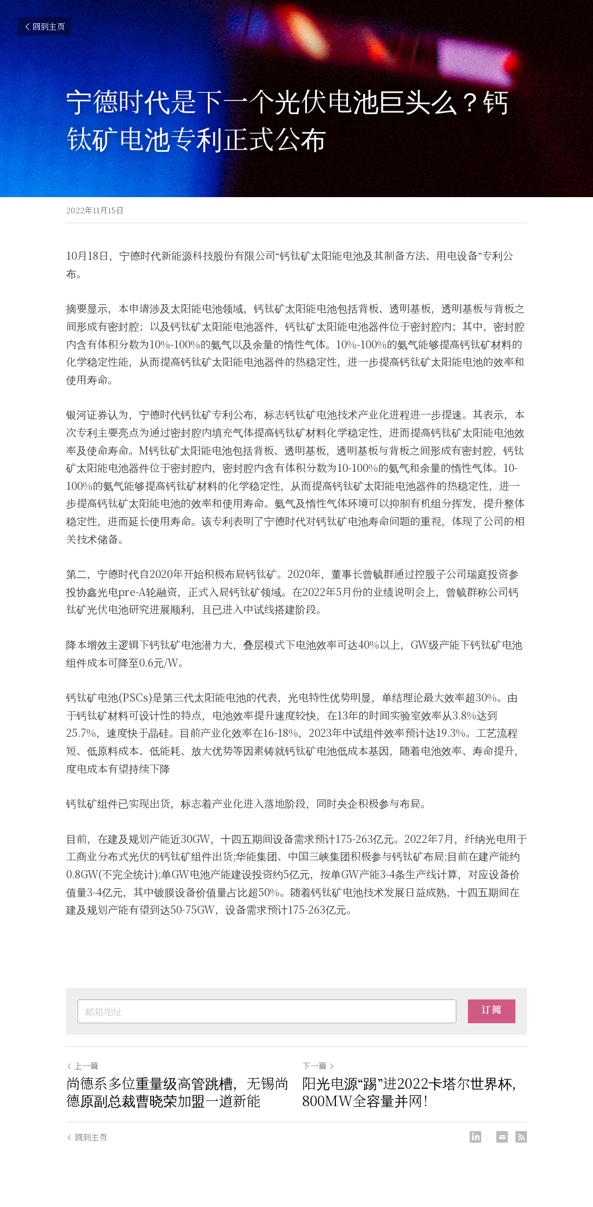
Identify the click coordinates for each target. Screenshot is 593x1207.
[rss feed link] (521, 1137)
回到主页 (44, 26)
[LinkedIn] (475, 1137)
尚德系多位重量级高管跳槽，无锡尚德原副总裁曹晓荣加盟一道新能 (177, 1091)
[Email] (502, 1137)
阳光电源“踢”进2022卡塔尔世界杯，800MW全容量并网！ (414, 1091)
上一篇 (82, 1065)
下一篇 (318, 1065)
